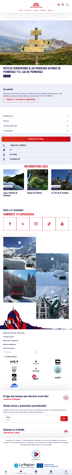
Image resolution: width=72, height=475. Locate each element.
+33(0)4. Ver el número (18, 145)
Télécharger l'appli (11, 432)
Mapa (36, 473)
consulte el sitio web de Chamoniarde (21, 99)
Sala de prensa (9, 348)
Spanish (59, 4)
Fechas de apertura (10, 126)
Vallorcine (50, 10)
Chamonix (36, 10)
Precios (6, 121)
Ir (10, 150)
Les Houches (28, 10)
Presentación (8, 116)
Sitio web (13, 154)
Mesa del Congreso (10, 340)
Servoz (21, 10)
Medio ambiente (9, 344)
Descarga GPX (15, 159)
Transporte (51, 473)
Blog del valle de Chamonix (14, 333)
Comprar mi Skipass (11, 399)
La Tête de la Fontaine (59, 193)
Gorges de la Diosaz (34, 193)
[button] (34, 63)
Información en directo (21, 473)
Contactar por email (36, 139)
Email (8, 417)
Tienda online (8, 337)
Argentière (43, 10)
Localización (7, 131)
